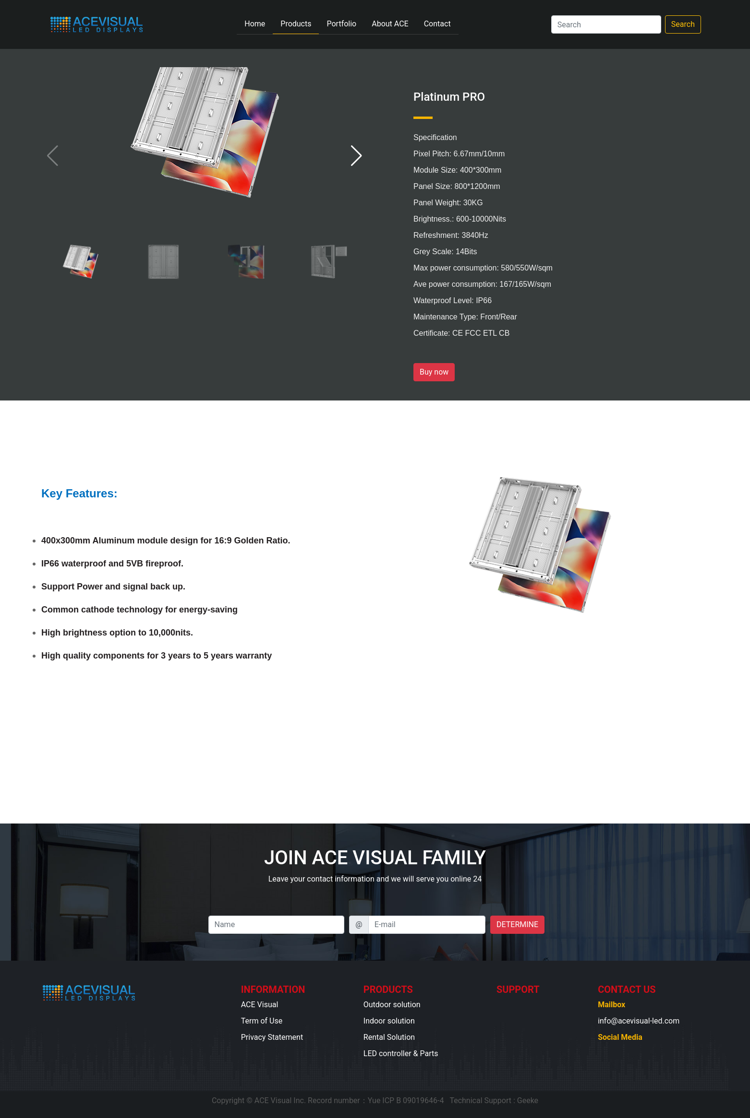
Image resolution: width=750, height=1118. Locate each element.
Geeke (527, 1100)
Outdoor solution (392, 1004)
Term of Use (261, 1020)
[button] (356, 155)
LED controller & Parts (400, 1053)
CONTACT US (626, 989)
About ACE (390, 23)
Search (683, 24)
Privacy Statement (272, 1037)
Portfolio (341, 23)
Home (258, 23)
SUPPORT (518, 989)
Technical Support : (482, 1100)
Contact (437, 23)
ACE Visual (259, 1004)
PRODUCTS (388, 989)
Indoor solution (389, 1020)
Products (295, 23)
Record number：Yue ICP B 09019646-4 (376, 1100)
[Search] (606, 24)
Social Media (620, 1037)
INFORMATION (273, 989)
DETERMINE (517, 924)
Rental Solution (389, 1037)
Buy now (434, 372)
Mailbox (611, 1004)
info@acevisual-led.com (638, 1020)
